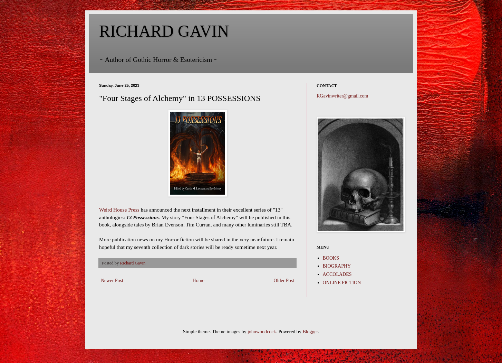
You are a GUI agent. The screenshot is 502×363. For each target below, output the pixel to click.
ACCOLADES (337, 274)
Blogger (310, 331)
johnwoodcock (262, 331)
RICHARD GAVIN (164, 31)
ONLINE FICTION (342, 282)
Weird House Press (119, 210)
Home (198, 280)
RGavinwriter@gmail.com (342, 96)
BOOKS (331, 258)
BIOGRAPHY (337, 266)
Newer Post (112, 280)
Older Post (284, 280)
